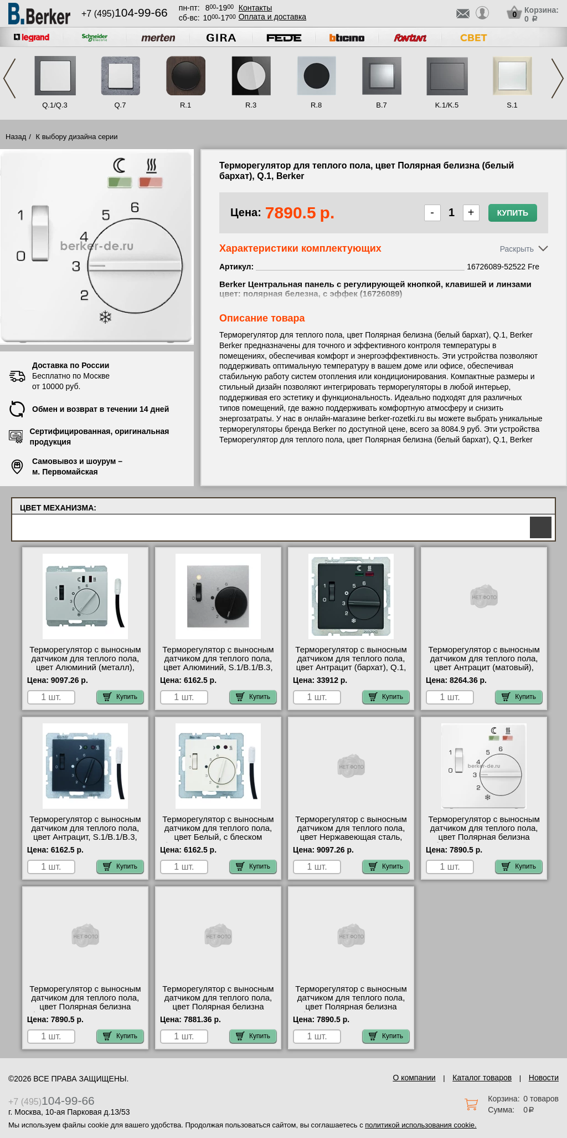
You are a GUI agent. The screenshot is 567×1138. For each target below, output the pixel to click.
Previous (9, 78)
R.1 (185, 105)
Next (557, 78)
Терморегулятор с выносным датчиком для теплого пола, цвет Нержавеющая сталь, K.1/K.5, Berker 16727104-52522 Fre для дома (350, 837)
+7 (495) (124, 13)
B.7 (381, 105)
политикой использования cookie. (420, 1125)
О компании (414, 1077)
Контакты (255, 7)
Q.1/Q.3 (55, 105)
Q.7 (120, 105)
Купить (512, 212)
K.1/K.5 (447, 105)
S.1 (512, 105)
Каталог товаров (482, 1077)
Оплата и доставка (272, 16)
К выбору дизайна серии (77, 136)
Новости (544, 1077)
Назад (16, 136)
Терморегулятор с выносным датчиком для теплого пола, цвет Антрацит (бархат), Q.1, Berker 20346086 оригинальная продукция (350, 667)
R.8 (316, 105)
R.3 (250, 105)
